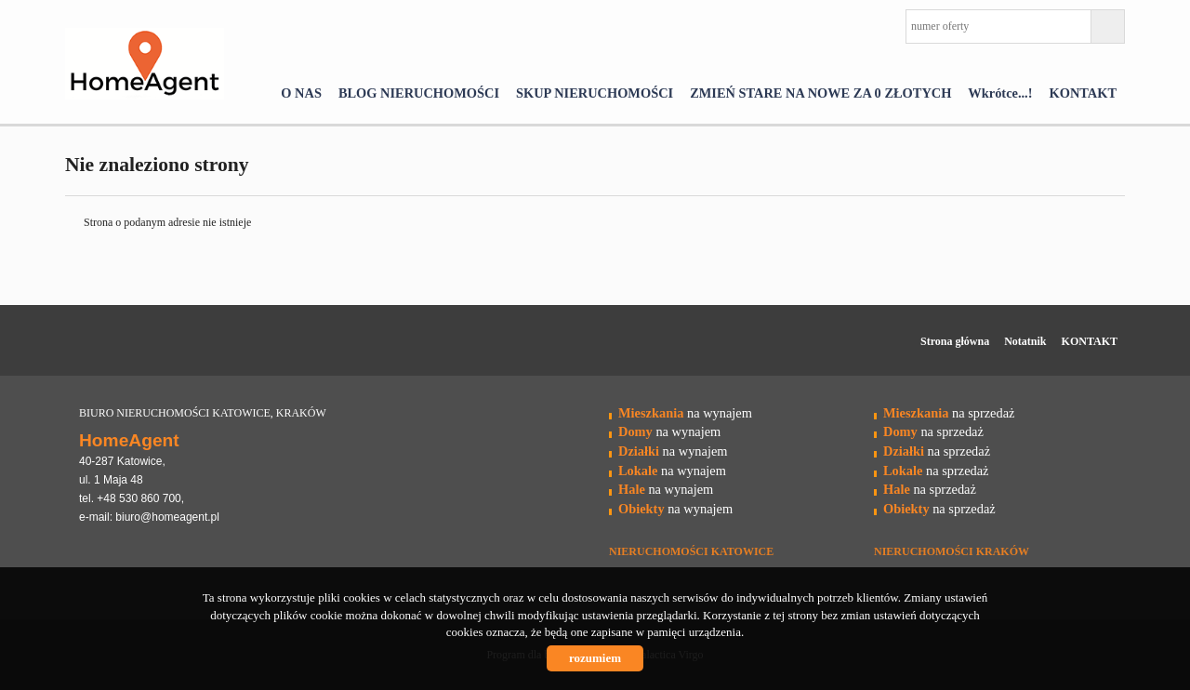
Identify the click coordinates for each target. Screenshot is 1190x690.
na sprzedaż (948, 412)
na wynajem (685, 412)
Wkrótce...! (1000, 93)
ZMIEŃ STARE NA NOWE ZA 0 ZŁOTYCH (820, 93)
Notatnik (1025, 341)
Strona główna (954, 341)
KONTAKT (1083, 93)
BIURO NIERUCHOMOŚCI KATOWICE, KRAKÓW (202, 412)
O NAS (301, 93)
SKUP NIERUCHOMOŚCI (594, 93)
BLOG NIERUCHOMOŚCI (418, 93)
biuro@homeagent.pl (167, 517)
